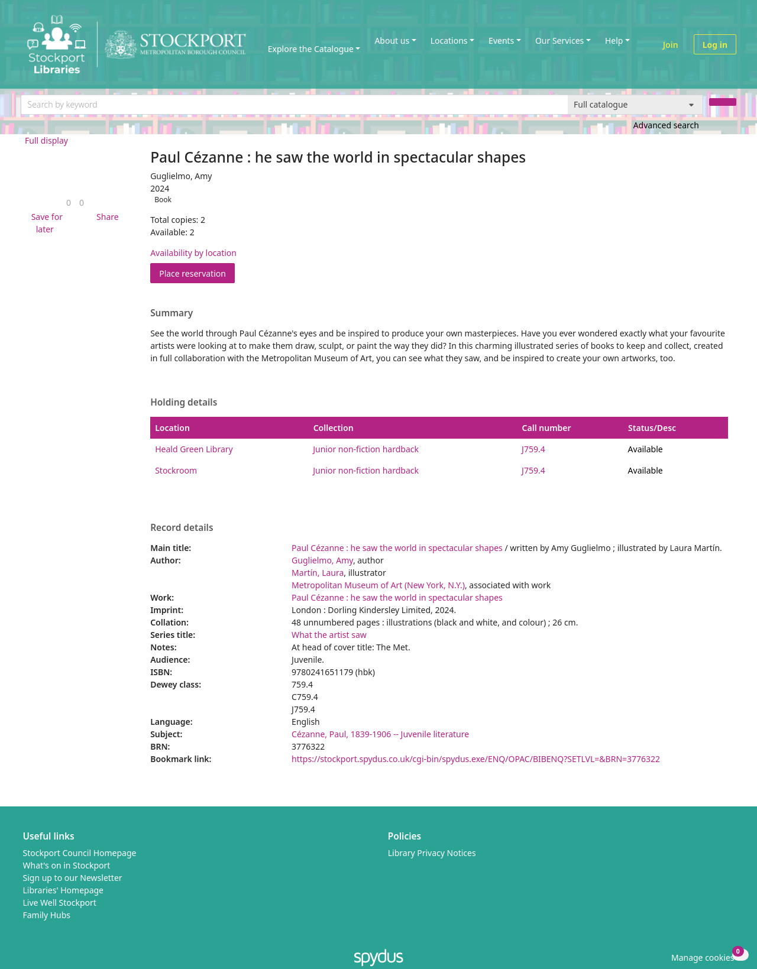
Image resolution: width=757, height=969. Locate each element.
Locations (449, 40)
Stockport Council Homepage (80, 852)
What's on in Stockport (67, 865)
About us (391, 40)
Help (614, 40)
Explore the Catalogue (311, 48)
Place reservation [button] (197, 273)
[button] (45, 222)
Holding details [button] (183, 402)
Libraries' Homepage (63, 890)
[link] (68, 202)
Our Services (559, 40)
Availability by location (193, 252)
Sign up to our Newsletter (72, 877)
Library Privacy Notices (432, 852)
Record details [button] (181, 528)
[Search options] (635, 105)
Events (501, 40)
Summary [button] (171, 313)
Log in (715, 44)
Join (670, 44)
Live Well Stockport (59, 902)
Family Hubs (47, 915)
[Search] (722, 102)
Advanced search (666, 125)
